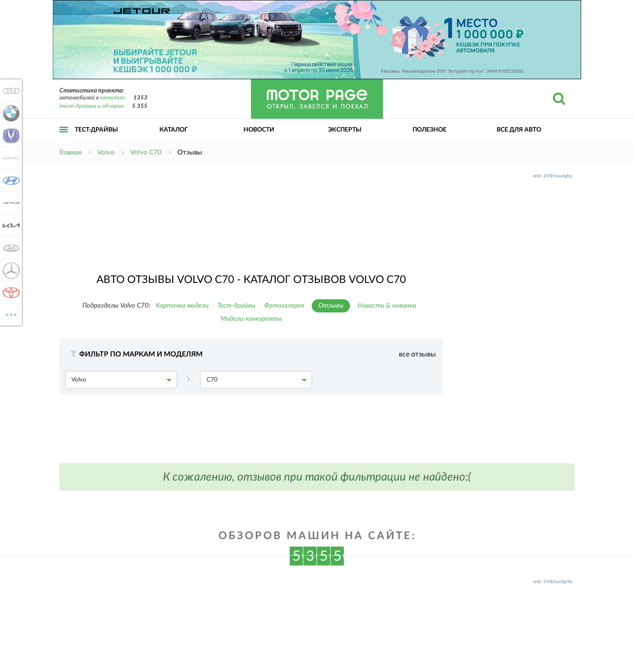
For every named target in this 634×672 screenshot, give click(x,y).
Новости (258, 130)
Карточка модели (182, 305)
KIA (9, 225)
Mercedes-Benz (9, 270)
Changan (9, 135)
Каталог (173, 130)
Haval (9, 158)
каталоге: (112, 98)
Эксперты (344, 130)
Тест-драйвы (96, 130)
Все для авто (519, 130)
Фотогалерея (284, 305)
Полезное (429, 130)
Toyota (9, 292)
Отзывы (330, 305)
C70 (256, 380)
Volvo (121, 380)
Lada (9, 248)
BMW (9, 113)
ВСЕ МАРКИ (9, 314)
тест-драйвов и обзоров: (91, 106)
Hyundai (9, 180)
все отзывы (417, 354)
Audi (9, 90)
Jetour (9, 203)
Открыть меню (63, 139)
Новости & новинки (387, 305)
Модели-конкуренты (251, 319)
